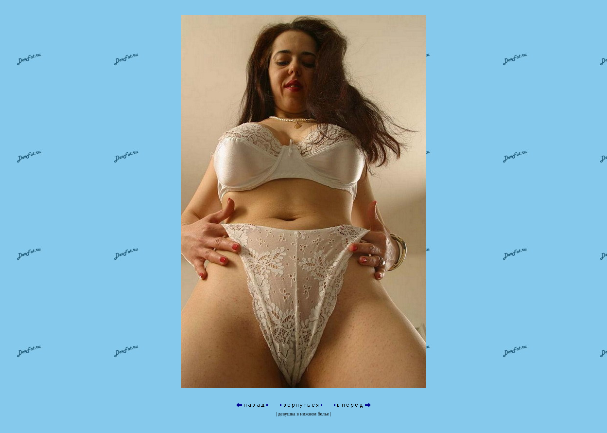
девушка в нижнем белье (303, 394)
